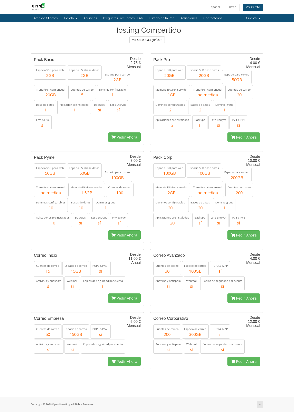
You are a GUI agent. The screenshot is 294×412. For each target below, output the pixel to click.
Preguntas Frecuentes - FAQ (123, 18)
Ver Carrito (253, 7)
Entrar (232, 7)
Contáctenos (212, 18)
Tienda (70, 18)
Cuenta (253, 18)
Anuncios (90, 18)
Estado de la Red (162, 18)
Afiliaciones (189, 18)
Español (216, 7)
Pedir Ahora (124, 137)
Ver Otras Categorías (147, 40)
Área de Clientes (46, 18)
